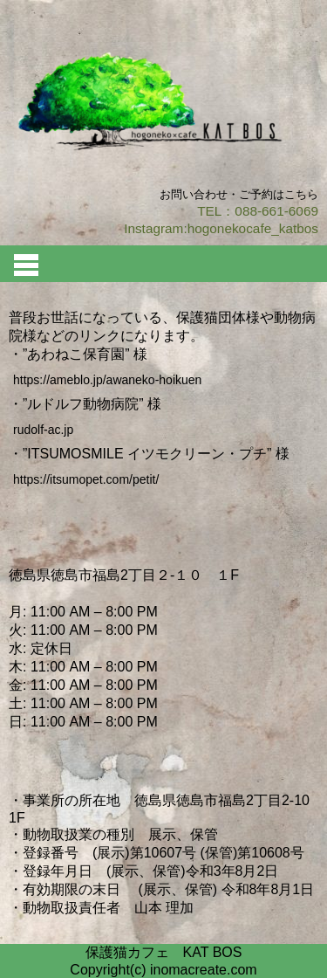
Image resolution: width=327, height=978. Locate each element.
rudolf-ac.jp (43, 430)
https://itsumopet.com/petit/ (86, 479)
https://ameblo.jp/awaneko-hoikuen (107, 380)
